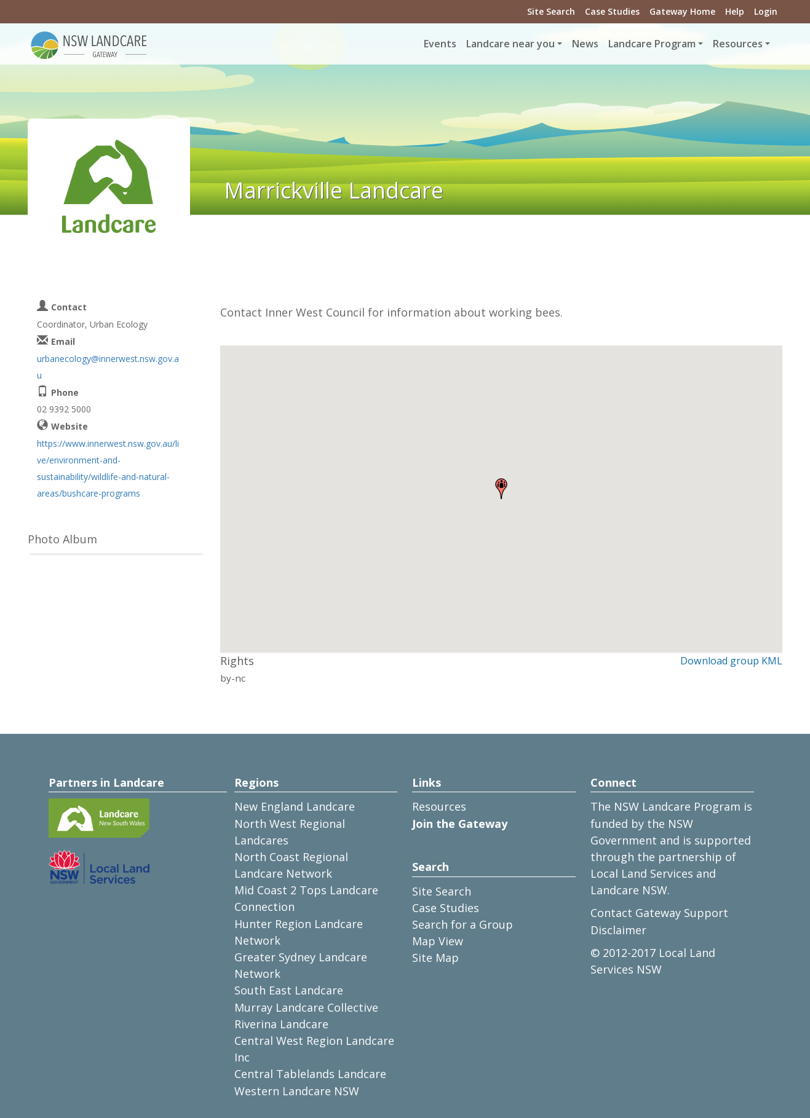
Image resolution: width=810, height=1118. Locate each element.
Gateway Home (682, 11)
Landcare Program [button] (652, 43)
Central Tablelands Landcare (310, 1073)
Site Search (551, 11)
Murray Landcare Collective (306, 1007)
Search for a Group (462, 924)
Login (765, 11)
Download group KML (731, 660)
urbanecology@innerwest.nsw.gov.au (108, 367)
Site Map (435, 957)
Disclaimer (618, 930)
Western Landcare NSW (296, 1091)
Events (440, 43)
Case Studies (612, 11)
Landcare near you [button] (510, 43)
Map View (437, 941)
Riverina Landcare (281, 1024)
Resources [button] (738, 43)
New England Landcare (294, 806)
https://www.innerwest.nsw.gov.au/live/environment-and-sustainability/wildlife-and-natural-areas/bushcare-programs (108, 469)
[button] (501, 488)
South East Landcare (288, 990)
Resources (439, 806)
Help (734, 11)
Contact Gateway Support (659, 912)
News (585, 43)
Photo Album (62, 539)
